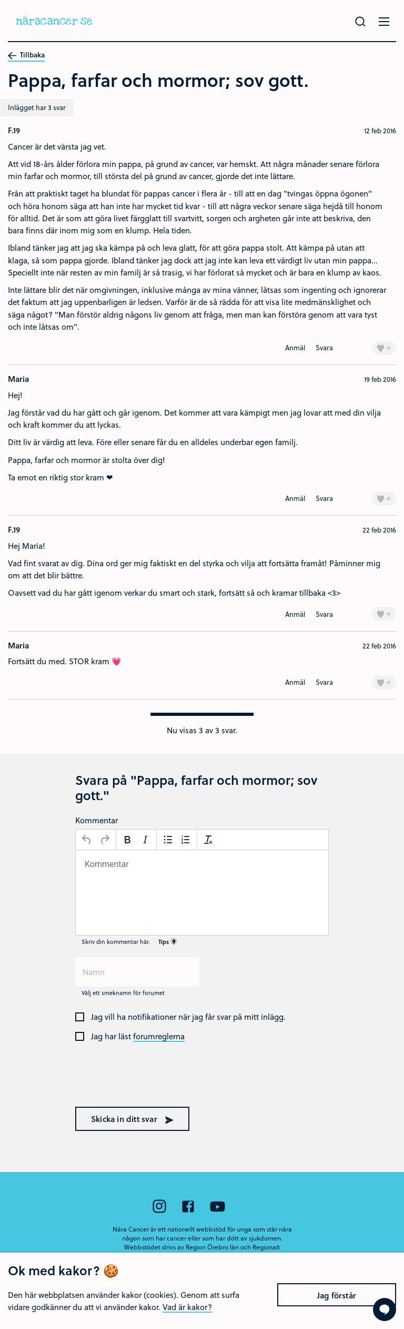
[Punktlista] (168, 840)
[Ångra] (87, 840)
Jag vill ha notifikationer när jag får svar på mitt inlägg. (188, 1017)
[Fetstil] (127, 840)
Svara (324, 347)
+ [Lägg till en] (384, 347)
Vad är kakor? (187, 1315)
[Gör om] (105, 840)
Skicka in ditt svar (132, 1119)
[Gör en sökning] (360, 21)
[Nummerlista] (186, 840)
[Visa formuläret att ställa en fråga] (384, 1309)
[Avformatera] (208, 840)
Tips (167, 941)
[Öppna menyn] (384, 21)
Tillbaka (26, 55)
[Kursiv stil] (145, 840)
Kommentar (96, 820)
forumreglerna (159, 1036)
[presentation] (142, 1079)
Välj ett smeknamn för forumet (123, 992)
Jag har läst (138, 1036)
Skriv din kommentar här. (129, 941)
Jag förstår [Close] (336, 1303)
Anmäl (295, 347)
